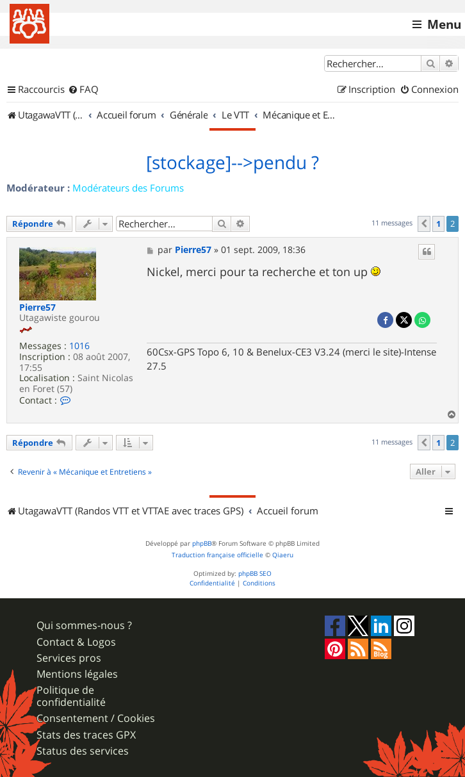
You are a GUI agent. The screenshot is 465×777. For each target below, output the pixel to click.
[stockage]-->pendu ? (232, 162)
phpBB (201, 543)
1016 (79, 346)
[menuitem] (83, 90)
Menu (444, 24)
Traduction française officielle (217, 555)
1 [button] (438, 223)
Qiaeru (282, 555)
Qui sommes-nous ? (84, 625)
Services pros (69, 658)
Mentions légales (77, 674)
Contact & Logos (76, 642)
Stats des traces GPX (86, 735)
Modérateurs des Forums (128, 187)
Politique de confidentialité (71, 696)
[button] (424, 223)
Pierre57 (37, 307)
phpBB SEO (255, 573)
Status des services (83, 751)
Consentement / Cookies (96, 718)
